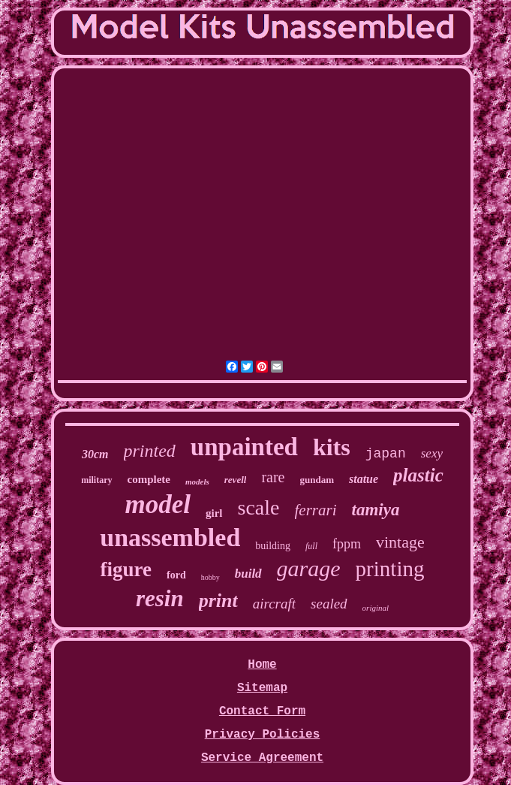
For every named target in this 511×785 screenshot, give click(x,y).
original (375, 607)
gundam (316, 479)
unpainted (244, 446)
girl (214, 513)
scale (259, 507)
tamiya (376, 509)
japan (385, 453)
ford (176, 575)
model (158, 504)
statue (363, 479)
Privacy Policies (262, 734)
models (197, 481)
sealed (329, 603)
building (272, 545)
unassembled (170, 537)
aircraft (274, 603)
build (248, 573)
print (218, 600)
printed (150, 450)
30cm (95, 454)
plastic (418, 475)
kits (331, 446)
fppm (346, 543)
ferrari (316, 510)
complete (149, 479)
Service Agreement (262, 758)
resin (160, 598)
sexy (432, 453)
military (96, 480)
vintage (400, 542)
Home (262, 665)
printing (390, 569)
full (311, 546)
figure (126, 569)
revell (235, 479)
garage (309, 568)
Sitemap (262, 688)
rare (272, 477)
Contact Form (262, 711)
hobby (210, 577)
